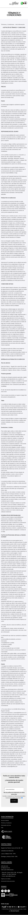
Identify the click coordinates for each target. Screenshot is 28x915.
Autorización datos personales (8, 881)
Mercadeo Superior (15, 910)
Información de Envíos (6, 825)
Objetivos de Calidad (5, 878)
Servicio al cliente (5, 820)
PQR (2, 827)
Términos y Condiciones (6, 822)
